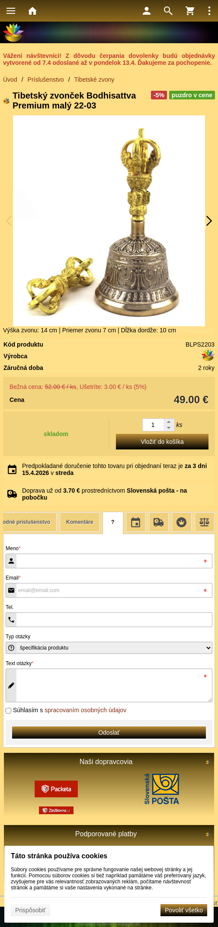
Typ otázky (18, 637)
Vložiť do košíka (162, 441)
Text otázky (20, 663)
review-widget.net (121, 924)
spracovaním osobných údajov (85, 710)
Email (13, 578)
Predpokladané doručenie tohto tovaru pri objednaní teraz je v (114, 469)
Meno (13, 548)
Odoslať (109, 732)
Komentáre (79, 522)
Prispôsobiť (30, 910)
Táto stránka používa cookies (59, 856)
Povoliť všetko (184, 910)
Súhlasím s (66, 710)
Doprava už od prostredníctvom (104, 494)
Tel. (10, 607)
